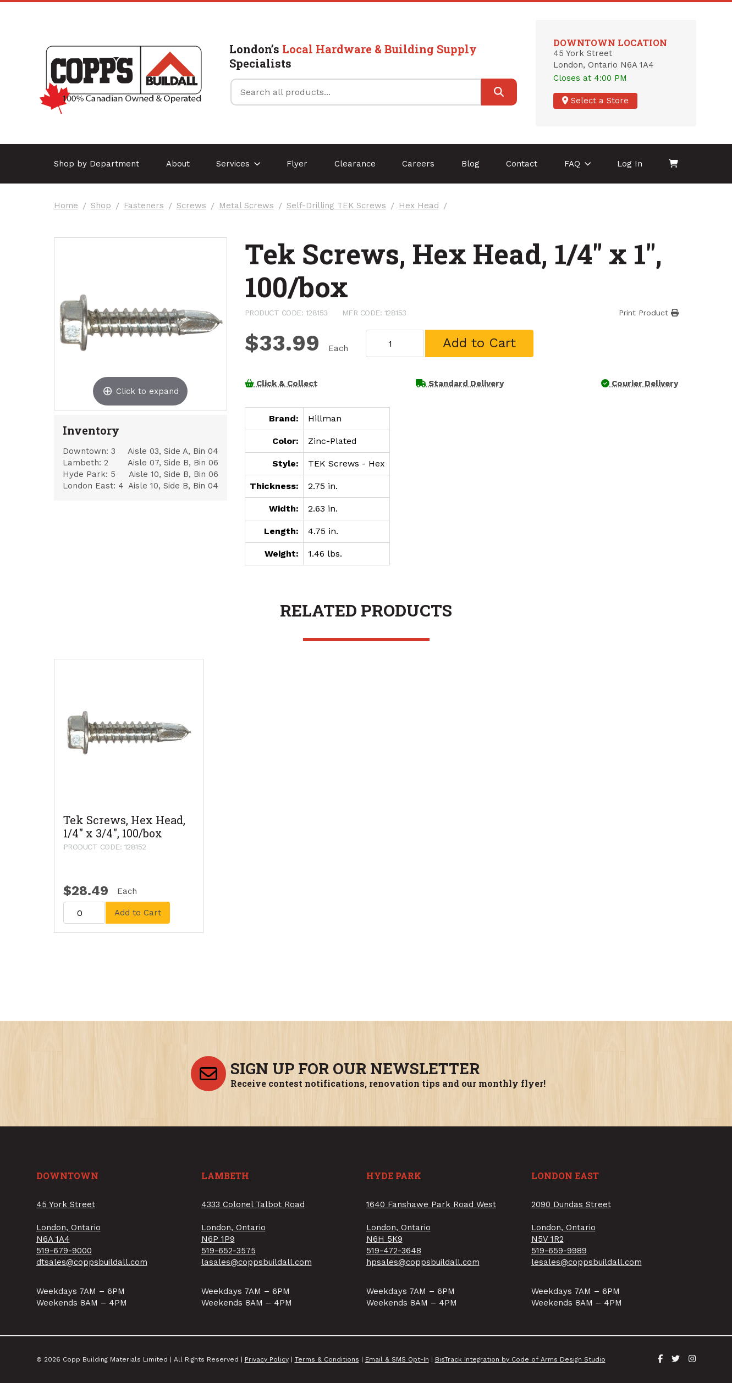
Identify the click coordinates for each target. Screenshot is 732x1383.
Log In (629, 164)
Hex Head (419, 205)
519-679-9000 (64, 1251)
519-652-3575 (228, 1251)
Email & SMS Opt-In (397, 1359)
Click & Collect (281, 383)
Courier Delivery (639, 383)
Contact (521, 164)
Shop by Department (96, 164)
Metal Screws (246, 205)
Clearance (355, 164)
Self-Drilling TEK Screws (336, 205)
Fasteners (144, 205)
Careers (418, 164)
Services (238, 164)
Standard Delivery (460, 383)
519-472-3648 (393, 1251)
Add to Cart (479, 343)
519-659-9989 (559, 1251)
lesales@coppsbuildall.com (586, 1262)
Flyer (297, 164)
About (178, 164)
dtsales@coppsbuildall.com (91, 1262)
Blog (470, 164)
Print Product (649, 312)
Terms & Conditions (327, 1359)
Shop (101, 205)
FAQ (577, 164)
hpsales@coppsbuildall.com (423, 1262)
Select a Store (595, 100)
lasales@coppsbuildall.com (256, 1262)
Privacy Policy (267, 1359)
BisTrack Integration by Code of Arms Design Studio (520, 1359)
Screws (191, 205)
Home (66, 205)
